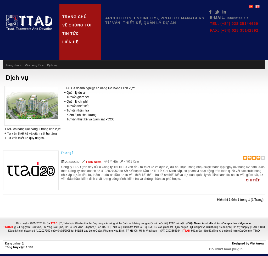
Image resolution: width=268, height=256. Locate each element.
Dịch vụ (52, 65)
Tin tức (70, 33)
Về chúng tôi (77, 25)
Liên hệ (70, 42)
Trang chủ (74, 17)
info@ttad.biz (237, 17)
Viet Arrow (257, 243)
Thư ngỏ (67, 153)
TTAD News (93, 161)
